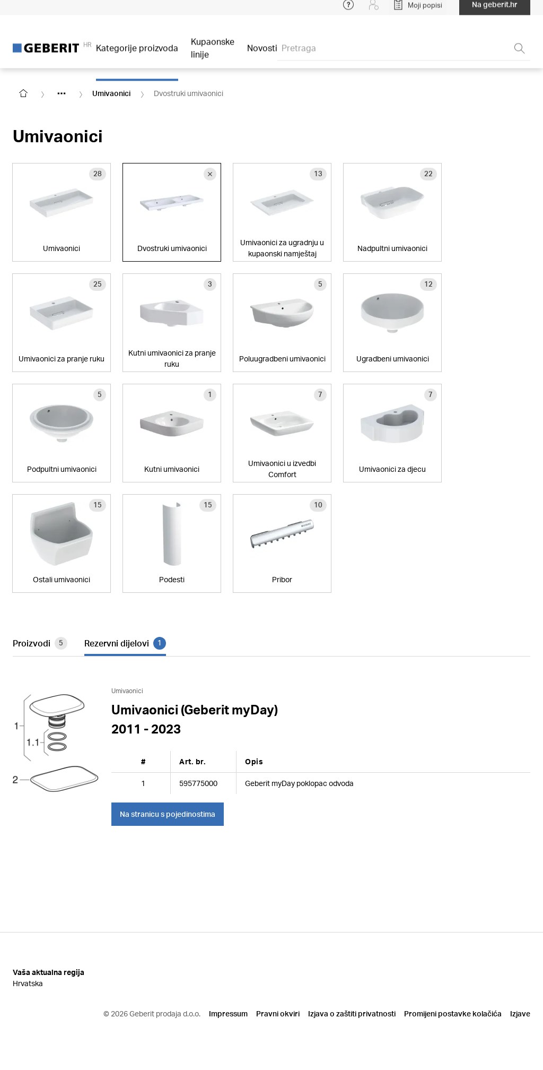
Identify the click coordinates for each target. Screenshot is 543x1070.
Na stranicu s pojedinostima (167, 813)
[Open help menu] (348, 10)
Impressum (228, 1013)
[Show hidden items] (61, 93)
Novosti (262, 53)
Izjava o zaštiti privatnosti (352, 1013)
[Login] (373, 10)
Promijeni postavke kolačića (453, 1013)
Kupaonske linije (212, 54)
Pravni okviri (278, 1013)
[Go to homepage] (23, 93)
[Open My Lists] (417, 10)
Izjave (520, 1013)
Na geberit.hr (495, 10)
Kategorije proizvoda (137, 53)
